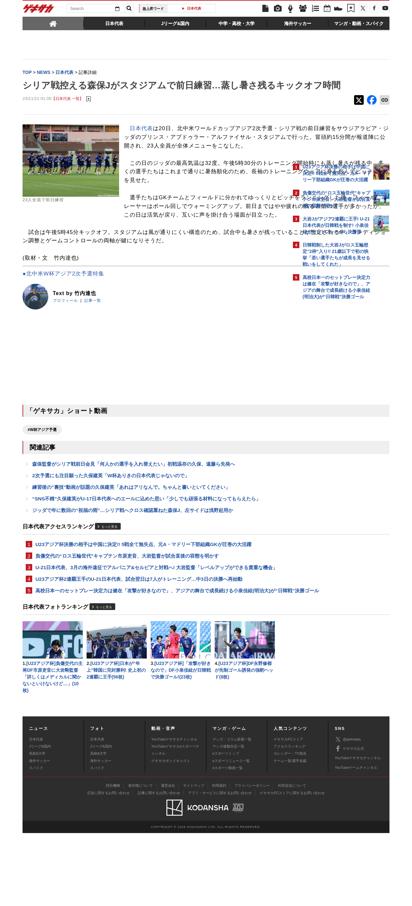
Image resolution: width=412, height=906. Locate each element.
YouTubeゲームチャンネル (356, 840)
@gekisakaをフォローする (328, 400)
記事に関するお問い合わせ (159, 866)
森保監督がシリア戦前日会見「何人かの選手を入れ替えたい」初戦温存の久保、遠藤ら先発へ (133, 513)
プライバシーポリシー (252, 859)
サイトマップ (193, 859)
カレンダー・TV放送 (290, 827)
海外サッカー (39, 834)
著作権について (140, 859)
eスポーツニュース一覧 (231, 834)
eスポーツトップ (225, 827)
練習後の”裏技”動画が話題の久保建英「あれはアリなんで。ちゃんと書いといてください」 (131, 537)
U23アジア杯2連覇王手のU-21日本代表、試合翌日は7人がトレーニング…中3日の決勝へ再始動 (138, 640)
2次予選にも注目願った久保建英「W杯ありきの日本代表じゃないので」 (110, 525)
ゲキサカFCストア (288, 812)
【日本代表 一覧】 (67, 112)
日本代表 (194, 8)
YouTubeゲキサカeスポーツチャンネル (175, 823)
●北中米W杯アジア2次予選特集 (63, 322)
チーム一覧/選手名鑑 (290, 834)
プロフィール (65, 348)
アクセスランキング (289, 819)
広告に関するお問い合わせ (108, 866)
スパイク (36, 841)
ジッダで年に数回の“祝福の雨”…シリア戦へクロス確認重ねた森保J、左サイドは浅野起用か (132, 562)
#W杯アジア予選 (42, 478)
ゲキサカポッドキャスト (170, 834)
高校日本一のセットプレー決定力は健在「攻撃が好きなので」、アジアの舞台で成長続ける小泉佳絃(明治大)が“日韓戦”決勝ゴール (152, 656)
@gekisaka (348, 812)
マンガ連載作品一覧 (228, 819)
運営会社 (168, 859)
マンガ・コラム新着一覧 (231, 812)
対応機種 (113, 859)
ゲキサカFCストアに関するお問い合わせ (292, 866)
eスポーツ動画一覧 (227, 841)
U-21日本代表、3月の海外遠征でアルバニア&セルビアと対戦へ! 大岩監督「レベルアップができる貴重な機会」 (151, 624)
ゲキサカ (39, 10)
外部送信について (292, 859)
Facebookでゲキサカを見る (329, 413)
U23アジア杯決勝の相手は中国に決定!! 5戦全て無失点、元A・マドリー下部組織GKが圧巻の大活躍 (143, 596)
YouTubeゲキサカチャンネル (174, 812)
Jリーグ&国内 (40, 819)
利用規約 (219, 859)
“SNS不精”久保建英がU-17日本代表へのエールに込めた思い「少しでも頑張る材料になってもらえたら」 (146, 549)
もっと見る (109, 578)
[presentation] (53, 23)
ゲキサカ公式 (349, 822)
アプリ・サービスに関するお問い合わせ (220, 866)
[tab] (53, 23)
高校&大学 (37, 827)
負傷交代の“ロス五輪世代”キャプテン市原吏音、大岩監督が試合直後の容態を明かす (127, 609)
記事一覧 (92, 348)
